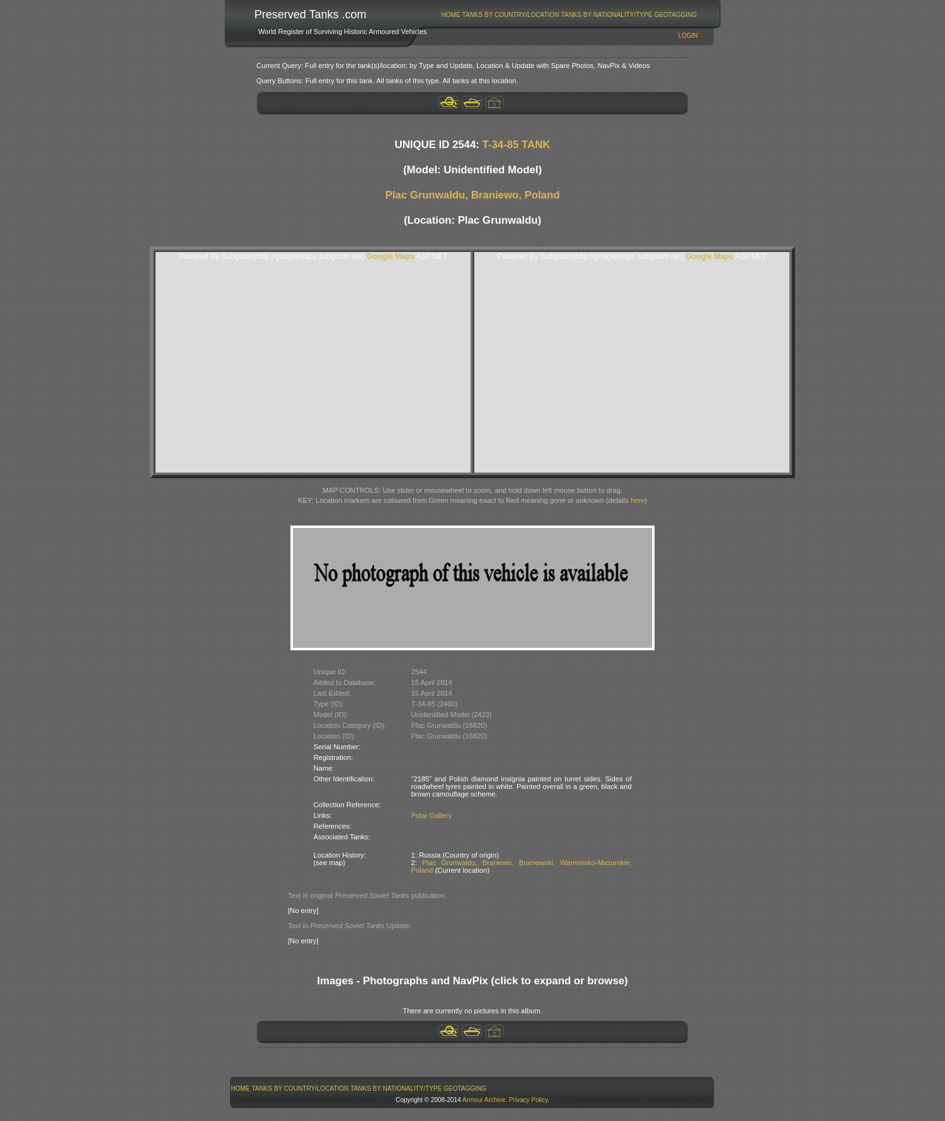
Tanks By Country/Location (510, 14)
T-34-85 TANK (517, 145)
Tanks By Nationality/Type (606, 14)
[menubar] (568, 14)
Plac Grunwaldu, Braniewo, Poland (473, 195)
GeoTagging (675, 14)
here (637, 500)
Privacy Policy (528, 1099)
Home (451, 14)
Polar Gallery (431, 815)
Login (687, 35)
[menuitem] (450, 14)
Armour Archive (483, 1099)
